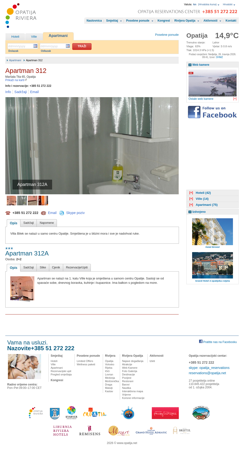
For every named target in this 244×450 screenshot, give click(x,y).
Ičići (107, 371)
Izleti (152, 361)
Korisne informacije (133, 398)
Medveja (110, 377)
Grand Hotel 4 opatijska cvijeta (212, 280)
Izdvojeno (199, 211)
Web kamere (200, 64)
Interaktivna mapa (132, 391)
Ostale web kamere (201, 99)
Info (8, 92)
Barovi (125, 384)
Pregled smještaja (61, 374)
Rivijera (110, 355)
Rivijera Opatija (184, 20)
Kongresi (164, 20)
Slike (43, 267)
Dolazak (13, 50)
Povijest (126, 377)
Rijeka (108, 367)
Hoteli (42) (199, 193)
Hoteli (15, 36)
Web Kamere (129, 367)
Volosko (109, 364)
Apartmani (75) (203, 205)
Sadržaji (20, 92)
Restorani (127, 381)
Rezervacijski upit (61, 371)
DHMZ (219, 57)
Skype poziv (75, 212)
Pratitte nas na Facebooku (220, 342)
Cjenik (56, 267)
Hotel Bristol (213, 247)
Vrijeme (126, 394)
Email (34, 92)
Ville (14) (198, 199)
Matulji (109, 387)
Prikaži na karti (16, 80)
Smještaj (112, 20)
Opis (13, 223)
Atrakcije (127, 364)
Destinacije (128, 374)
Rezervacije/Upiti (77, 267)
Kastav (109, 391)
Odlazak (46, 50)
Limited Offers (85, 361)
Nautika (126, 387)
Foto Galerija (129, 371)
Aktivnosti (210, 20)
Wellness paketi (86, 364)
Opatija (109, 361)
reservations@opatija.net (207, 373)
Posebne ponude (137, 20)
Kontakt (231, 20)
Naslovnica (94, 20)
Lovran (109, 374)
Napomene (47, 223)
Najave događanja (132, 361)
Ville (34, 36)
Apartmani (58, 36)
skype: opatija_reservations (209, 368)
